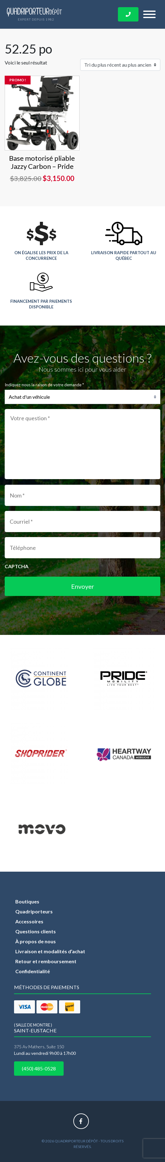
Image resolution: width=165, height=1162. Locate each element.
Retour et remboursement (45, 961)
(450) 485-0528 (39, 1068)
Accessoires (29, 921)
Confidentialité (32, 971)
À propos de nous (35, 941)
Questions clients (35, 931)
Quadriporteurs (34, 911)
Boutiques (27, 901)
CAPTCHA (16, 566)
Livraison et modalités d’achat (50, 951)
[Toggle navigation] (149, 14)
